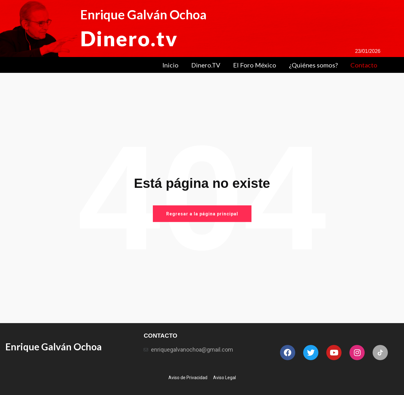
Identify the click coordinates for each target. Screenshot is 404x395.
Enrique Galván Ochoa (143, 14)
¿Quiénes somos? (313, 65)
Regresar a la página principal (202, 213)
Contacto (363, 65)
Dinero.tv (129, 38)
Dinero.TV (205, 65)
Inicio (170, 65)
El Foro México (254, 65)
